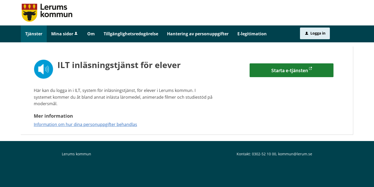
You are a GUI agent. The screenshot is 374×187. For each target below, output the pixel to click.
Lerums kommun (76, 153)
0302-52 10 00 (264, 153)
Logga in (315, 33)
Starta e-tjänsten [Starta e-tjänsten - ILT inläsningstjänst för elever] (289, 70)
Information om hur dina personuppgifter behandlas (85, 124)
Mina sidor (64, 34)
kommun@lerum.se (295, 153)
